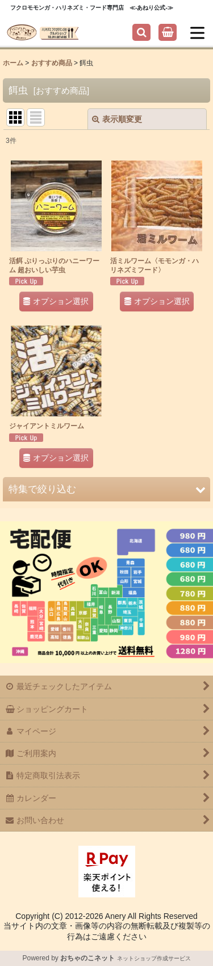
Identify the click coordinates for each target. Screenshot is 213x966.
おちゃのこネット (87, 958)
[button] (141, 32)
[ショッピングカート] (167, 32)
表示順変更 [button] (117, 119)
